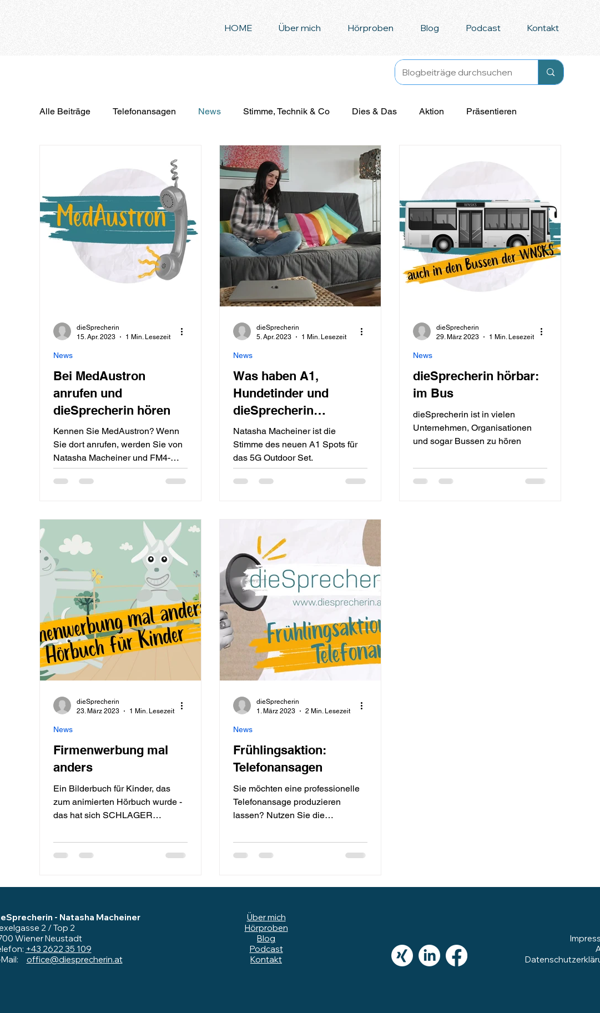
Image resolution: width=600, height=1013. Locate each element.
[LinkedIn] (429, 955)
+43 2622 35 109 (59, 949)
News (209, 111)
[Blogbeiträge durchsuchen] (458, 72)
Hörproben (266, 928)
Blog (266, 938)
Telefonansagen (144, 111)
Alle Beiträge (64, 111)
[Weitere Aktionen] (186, 331)
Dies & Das (374, 111)
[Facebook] (456, 955)
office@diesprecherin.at (75, 959)
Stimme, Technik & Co (286, 111)
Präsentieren (491, 111)
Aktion (431, 111)
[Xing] (402, 955)
